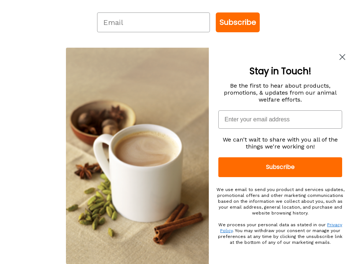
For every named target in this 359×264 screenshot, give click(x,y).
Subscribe (237, 22)
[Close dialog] (342, 57)
